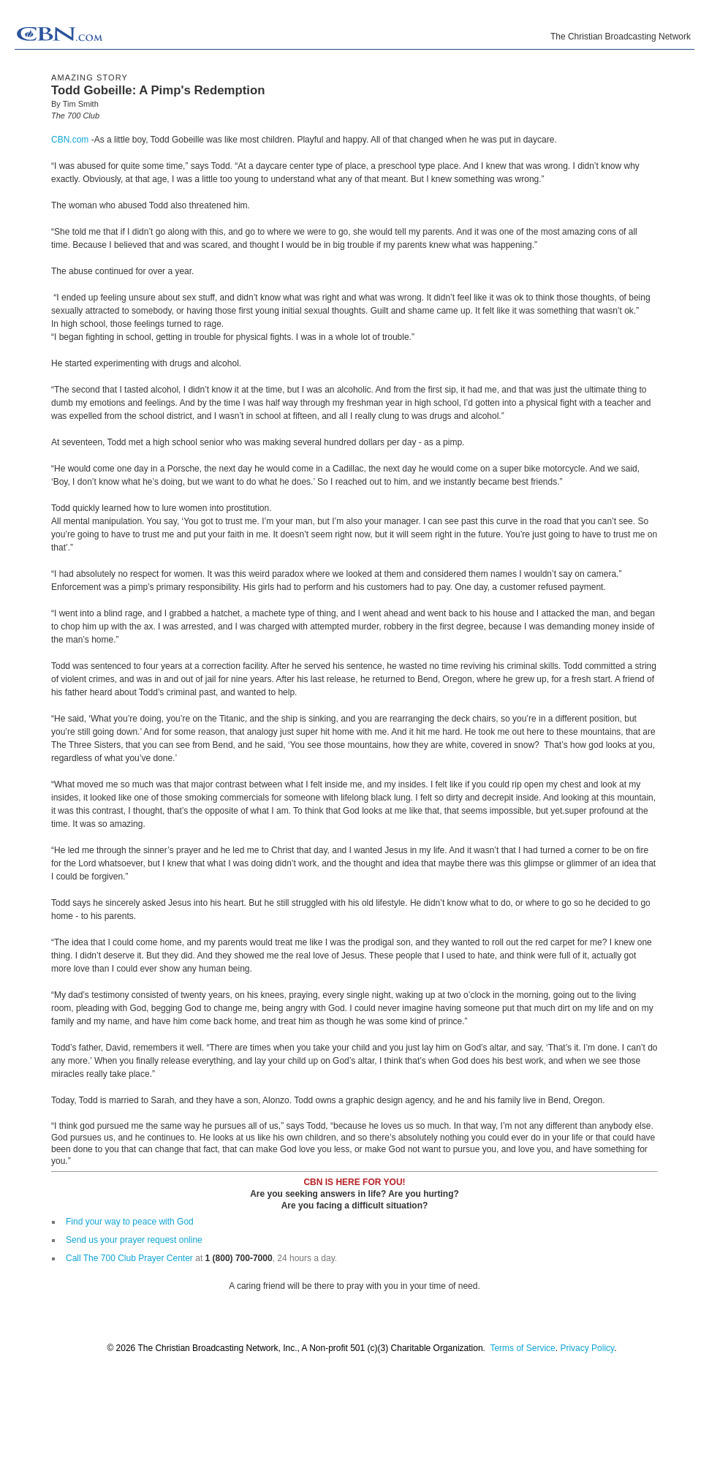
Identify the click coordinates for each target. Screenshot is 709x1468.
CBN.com (69, 140)
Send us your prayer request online (134, 1240)
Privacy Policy (587, 1348)
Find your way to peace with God (130, 1222)
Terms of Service (522, 1348)
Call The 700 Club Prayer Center (129, 1258)
